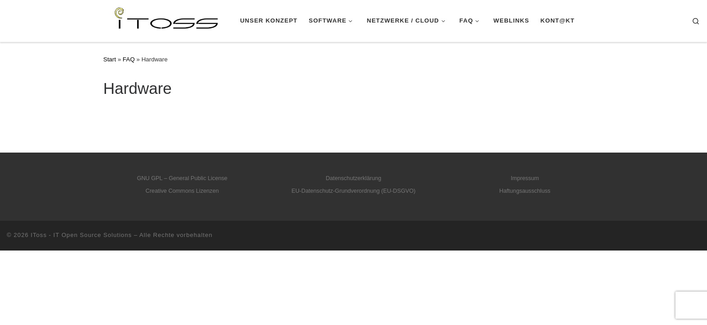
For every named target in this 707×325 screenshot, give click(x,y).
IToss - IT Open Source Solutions (81, 235)
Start (109, 59)
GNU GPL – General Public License (182, 178)
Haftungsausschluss (524, 191)
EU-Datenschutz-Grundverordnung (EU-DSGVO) (353, 191)
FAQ (129, 59)
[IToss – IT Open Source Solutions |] (116, 19)
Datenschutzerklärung (353, 178)
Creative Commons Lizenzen (182, 191)
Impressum (525, 178)
